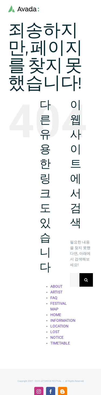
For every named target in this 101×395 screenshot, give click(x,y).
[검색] (86, 280)
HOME (55, 315)
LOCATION (59, 326)
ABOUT (56, 286)
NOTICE (57, 337)
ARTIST (56, 292)
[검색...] (74, 280)
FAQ (53, 298)
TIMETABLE (60, 343)
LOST (55, 332)
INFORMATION (62, 320)
